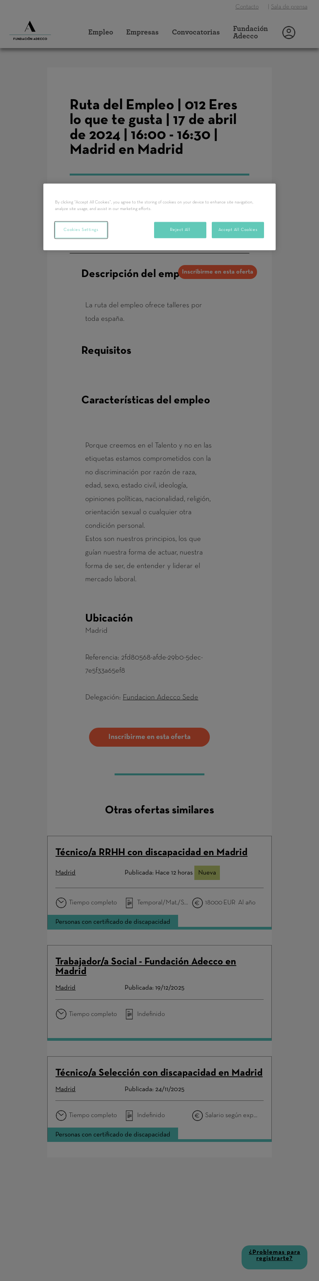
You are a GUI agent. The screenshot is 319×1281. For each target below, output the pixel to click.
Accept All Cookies (237, 230)
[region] (159, 217)
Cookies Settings (80, 230)
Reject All (180, 230)
